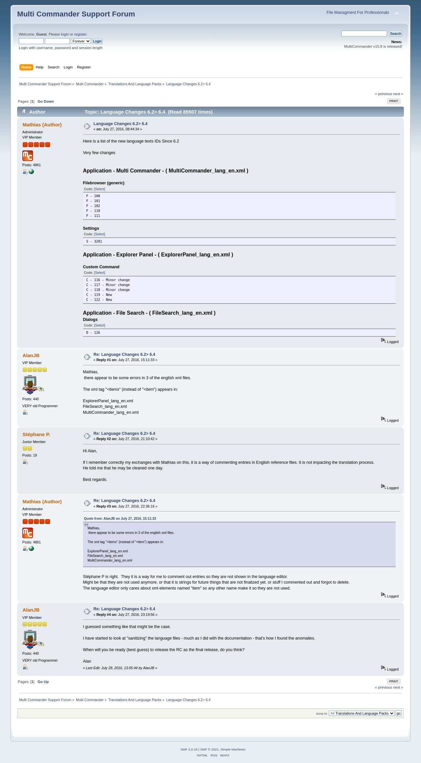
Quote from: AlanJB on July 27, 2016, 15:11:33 (120, 518)
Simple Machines (232, 749)
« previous (383, 94)
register (80, 34)
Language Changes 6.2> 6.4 (121, 123)
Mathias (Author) (42, 124)
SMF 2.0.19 (189, 749)
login (65, 34)
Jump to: (322, 713)
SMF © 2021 (209, 749)
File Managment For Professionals (357, 12)
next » (398, 94)
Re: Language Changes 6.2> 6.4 (124, 354)
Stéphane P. (36, 434)
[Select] (99, 189)
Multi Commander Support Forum (76, 14)
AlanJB (31, 355)
